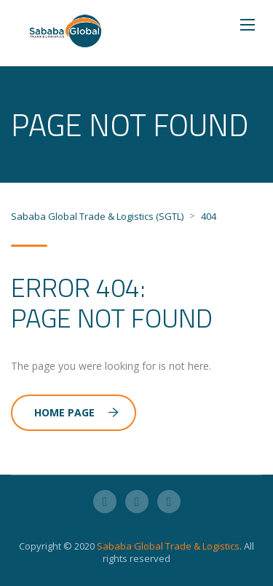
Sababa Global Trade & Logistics (168, 546)
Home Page (76, 412)
